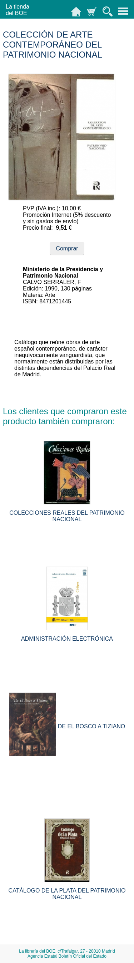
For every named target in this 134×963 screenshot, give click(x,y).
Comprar (67, 248)
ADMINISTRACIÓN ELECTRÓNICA (67, 639)
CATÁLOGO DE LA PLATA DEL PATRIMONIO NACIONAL (67, 894)
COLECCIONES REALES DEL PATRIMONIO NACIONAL (66, 516)
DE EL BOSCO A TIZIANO (91, 726)
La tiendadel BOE (17, 10)
